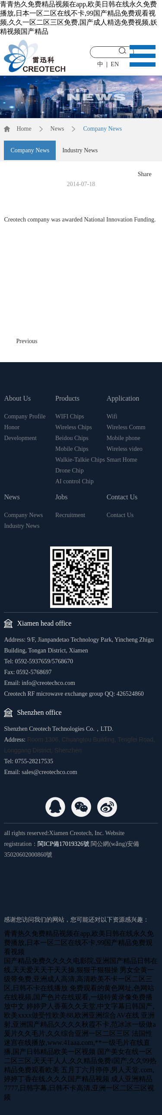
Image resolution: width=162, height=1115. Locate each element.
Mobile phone (123, 438)
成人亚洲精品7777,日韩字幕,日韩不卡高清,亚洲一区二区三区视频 (79, 1088)
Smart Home (122, 459)
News (57, 128)
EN (115, 64)
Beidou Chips (72, 438)
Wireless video (125, 449)
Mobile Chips (72, 449)
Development (20, 438)
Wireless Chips (73, 427)
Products (67, 398)
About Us (17, 398)
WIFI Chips (69, 416)
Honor (11, 427)
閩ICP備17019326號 (63, 844)
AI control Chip (74, 481)
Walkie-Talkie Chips (80, 459)
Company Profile (24, 416)
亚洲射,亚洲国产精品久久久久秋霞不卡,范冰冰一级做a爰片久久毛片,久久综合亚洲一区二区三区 (80, 1024)
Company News (102, 128)
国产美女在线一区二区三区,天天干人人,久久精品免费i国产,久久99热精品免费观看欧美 (80, 1060)
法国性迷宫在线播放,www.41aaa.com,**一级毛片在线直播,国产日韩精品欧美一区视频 (78, 1042)
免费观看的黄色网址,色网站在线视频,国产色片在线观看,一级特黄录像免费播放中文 (79, 997)
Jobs (61, 497)
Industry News (80, 150)
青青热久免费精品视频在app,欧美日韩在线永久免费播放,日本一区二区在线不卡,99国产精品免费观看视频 (79, 942)
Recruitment (70, 515)
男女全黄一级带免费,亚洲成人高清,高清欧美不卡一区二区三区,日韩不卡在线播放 (79, 979)
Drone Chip (69, 470)
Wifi (112, 416)
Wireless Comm (126, 427)
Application (123, 398)
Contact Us (122, 497)
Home (23, 128)
